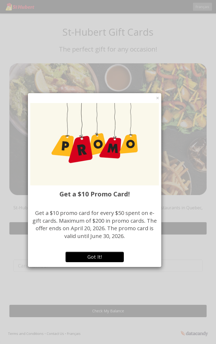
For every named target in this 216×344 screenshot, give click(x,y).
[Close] (157, 98)
